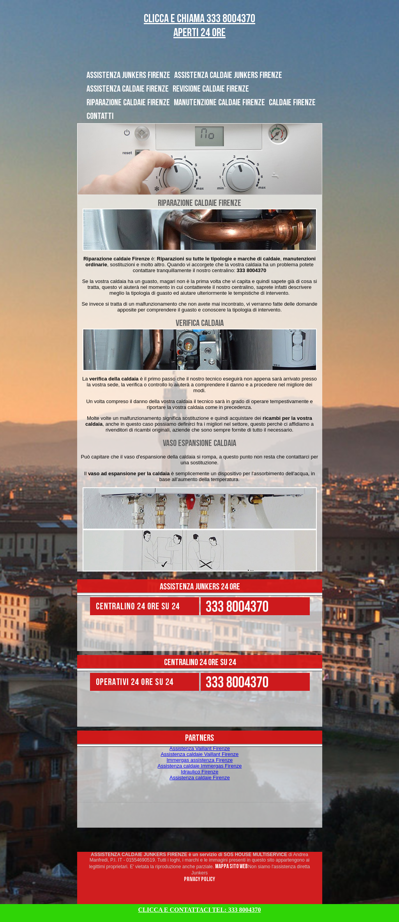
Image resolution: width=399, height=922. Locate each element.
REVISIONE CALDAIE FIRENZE (211, 88)
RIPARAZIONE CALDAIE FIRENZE (128, 102)
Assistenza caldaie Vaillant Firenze (199, 754)
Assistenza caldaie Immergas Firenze (199, 766)
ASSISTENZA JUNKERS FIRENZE (128, 75)
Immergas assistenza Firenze (199, 760)
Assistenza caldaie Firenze (199, 777)
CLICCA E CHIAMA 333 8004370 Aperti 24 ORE (199, 26)
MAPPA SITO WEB (231, 866)
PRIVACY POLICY (199, 879)
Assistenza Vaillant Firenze (199, 748)
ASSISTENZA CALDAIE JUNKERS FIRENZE (228, 75)
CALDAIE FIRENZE (292, 102)
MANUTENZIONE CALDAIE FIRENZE (219, 102)
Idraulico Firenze (199, 772)
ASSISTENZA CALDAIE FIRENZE (128, 88)
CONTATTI (100, 116)
